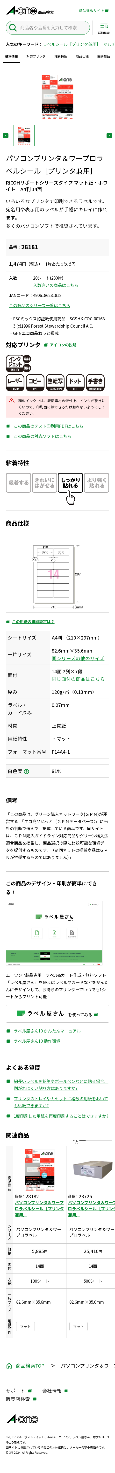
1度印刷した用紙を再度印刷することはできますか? (57, 1116)
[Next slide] (109, 135)
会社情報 (52, 1391)
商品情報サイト (91, 11)
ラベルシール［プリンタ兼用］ (72, 44)
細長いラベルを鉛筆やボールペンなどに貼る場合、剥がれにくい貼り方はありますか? (57, 1085)
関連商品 (103, 56)
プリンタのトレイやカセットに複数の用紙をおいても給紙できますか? (57, 1102)
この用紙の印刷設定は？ (30, 622)
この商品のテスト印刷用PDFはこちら (44, 426)
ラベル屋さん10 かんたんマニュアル (43, 1030)
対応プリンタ (36, 56)
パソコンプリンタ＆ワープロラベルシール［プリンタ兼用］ (39, 1208)
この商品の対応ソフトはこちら (38, 436)
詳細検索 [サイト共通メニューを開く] (104, 33)
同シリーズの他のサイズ (78, 658)
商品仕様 (82, 56)
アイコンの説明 (60, 346)
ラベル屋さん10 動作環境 (33, 1041)
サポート (15, 1391)
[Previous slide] (5, 135)
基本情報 (11, 56)
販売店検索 (18, 1399)
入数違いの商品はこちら (55, 285)
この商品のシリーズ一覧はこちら (39, 305)
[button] (24, 135)
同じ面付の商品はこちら (78, 678)
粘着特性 (60, 56)
